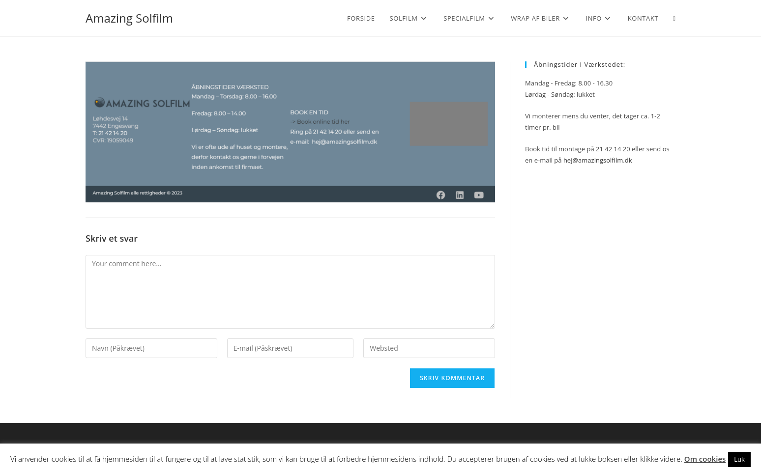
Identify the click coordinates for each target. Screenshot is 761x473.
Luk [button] (739, 459)
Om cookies (705, 459)
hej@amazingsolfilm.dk (597, 160)
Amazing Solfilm (129, 18)
